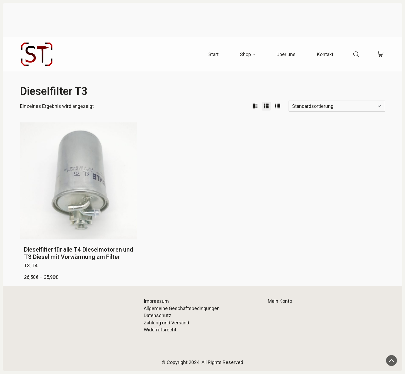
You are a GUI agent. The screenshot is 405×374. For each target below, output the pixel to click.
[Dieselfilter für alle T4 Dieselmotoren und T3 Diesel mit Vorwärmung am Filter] (78, 180)
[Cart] (380, 54)
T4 (34, 265)
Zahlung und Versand (166, 322)
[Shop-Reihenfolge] (337, 106)
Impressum (156, 301)
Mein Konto (280, 301)
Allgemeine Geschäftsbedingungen (182, 308)
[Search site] (356, 54)
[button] (255, 106)
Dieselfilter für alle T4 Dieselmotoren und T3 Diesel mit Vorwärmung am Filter (78, 253)
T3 (27, 265)
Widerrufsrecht (160, 329)
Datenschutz (157, 315)
